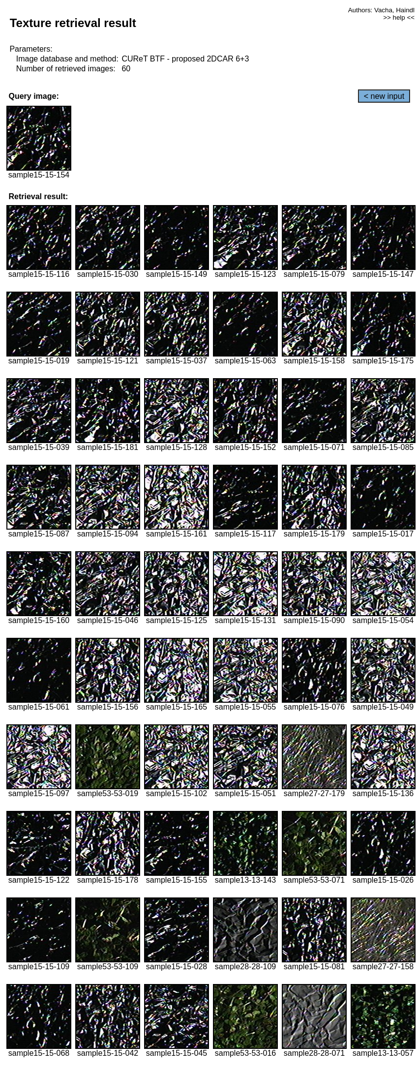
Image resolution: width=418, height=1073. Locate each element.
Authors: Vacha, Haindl (381, 10)
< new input (384, 96)
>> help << (399, 17)
